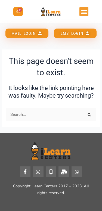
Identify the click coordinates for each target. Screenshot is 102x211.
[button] (83, 11)
